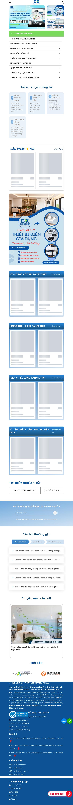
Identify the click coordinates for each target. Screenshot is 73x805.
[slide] (27, 17)
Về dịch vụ (37, 542)
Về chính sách (54, 542)
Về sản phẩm (21, 542)
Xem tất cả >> (57, 274)
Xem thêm (58, 149)
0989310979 (57, 794)
